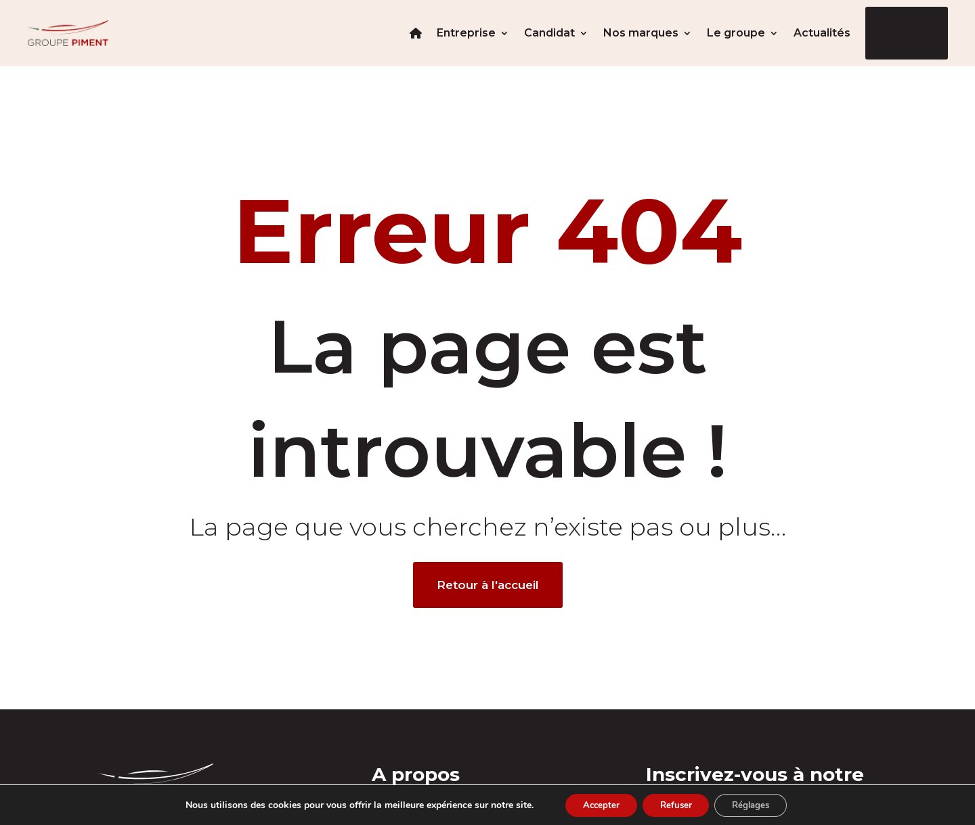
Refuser (675, 803)
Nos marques (640, 32)
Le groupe (736, 32)
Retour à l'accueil (488, 585)
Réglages (758, 803)
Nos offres (906, 32)
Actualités (822, 32)
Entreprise (466, 32)
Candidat (549, 32)
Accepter (594, 803)
